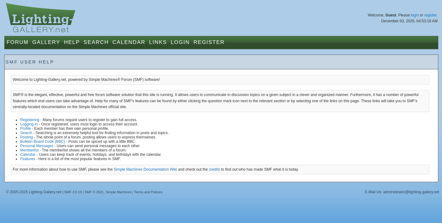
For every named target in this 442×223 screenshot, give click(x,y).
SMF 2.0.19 (73, 192)
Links (158, 42)
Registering (29, 120)
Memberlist (29, 150)
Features (27, 159)
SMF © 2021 (94, 192)
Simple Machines (118, 192)
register (430, 15)
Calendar (129, 42)
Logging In (29, 124)
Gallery (46, 42)
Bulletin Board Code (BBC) (42, 141)
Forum (18, 42)
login (415, 15)
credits (214, 169)
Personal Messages (36, 146)
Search (96, 42)
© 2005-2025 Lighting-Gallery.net (33, 192)
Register (209, 42)
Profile (25, 128)
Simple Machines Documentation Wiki (145, 169)
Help (72, 42)
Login (180, 42)
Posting (26, 137)
